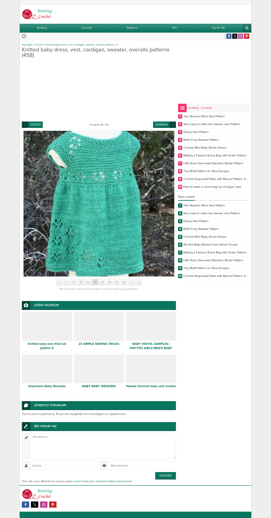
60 (110, 282)
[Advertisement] (99, 89)
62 (124, 282)
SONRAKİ (161, 124)
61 (117, 282)
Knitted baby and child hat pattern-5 (47, 346)
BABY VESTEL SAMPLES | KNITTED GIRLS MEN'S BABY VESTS (151, 348)
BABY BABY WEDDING (99, 386)
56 (81, 282)
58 (95, 282)
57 (88, 282)
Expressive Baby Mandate (47, 386)
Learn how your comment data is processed (103, 481)
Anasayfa (27, 44)
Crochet (38, 44)
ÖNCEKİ (35, 124)
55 (74, 282)
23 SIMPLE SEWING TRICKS (99, 344)
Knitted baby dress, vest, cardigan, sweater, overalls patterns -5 (82, 44)
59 (102, 282)
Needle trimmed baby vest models (151, 386)
